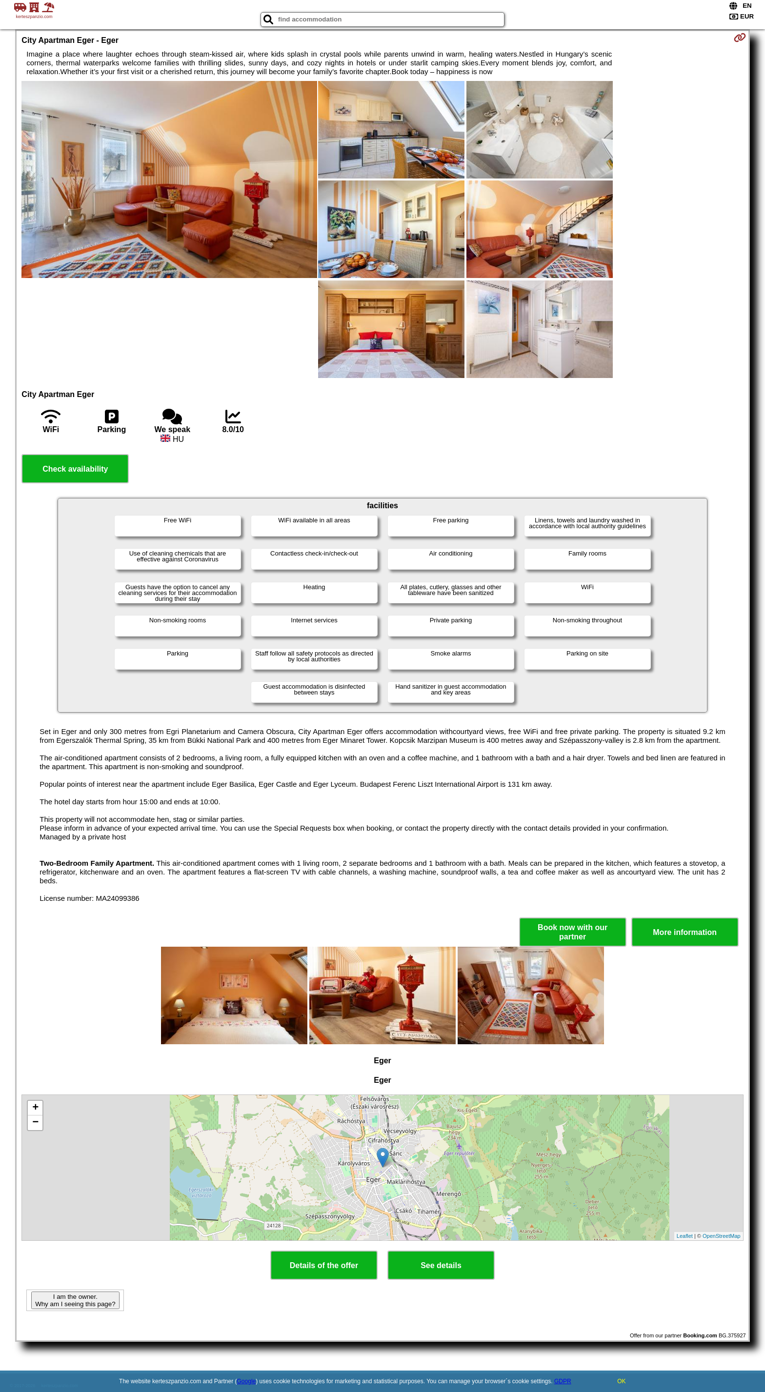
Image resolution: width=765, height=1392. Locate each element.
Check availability (75, 469)
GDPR (562, 1381)
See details (441, 1265)
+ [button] (35, 1108)
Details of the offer (324, 1265)
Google (246, 1381)
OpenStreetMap (722, 1236)
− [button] (35, 1122)
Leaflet (685, 1236)
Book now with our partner (572, 932)
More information (685, 932)
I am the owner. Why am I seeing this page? (75, 1300)
